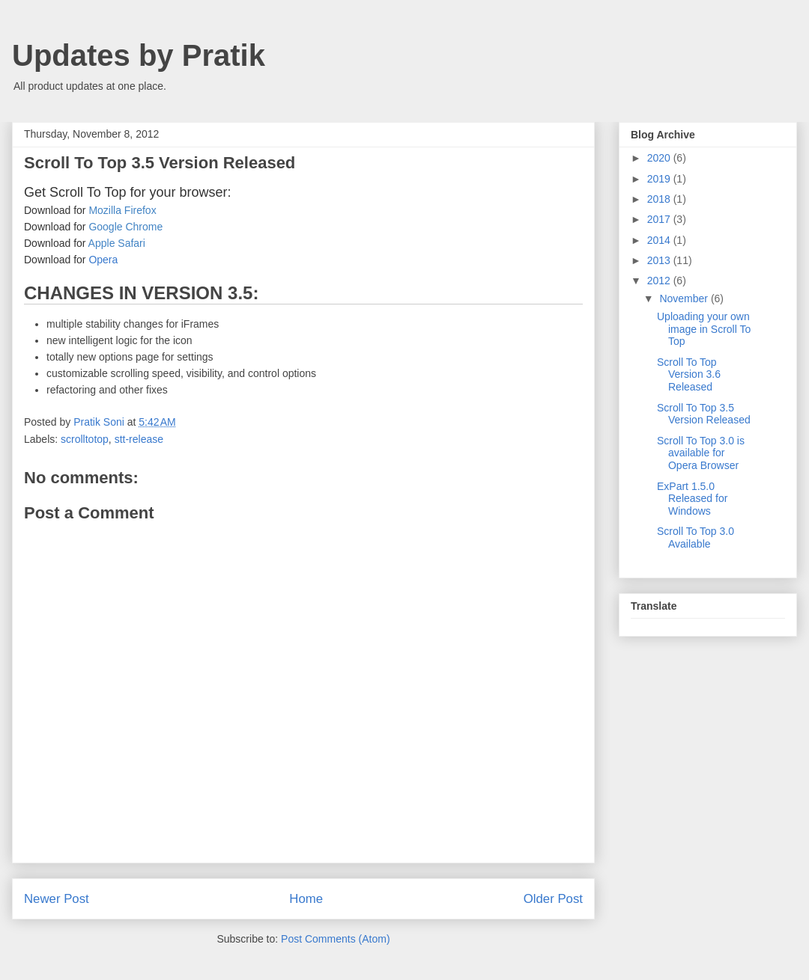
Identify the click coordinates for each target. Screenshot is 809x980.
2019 (660, 179)
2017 (660, 219)
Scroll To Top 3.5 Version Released (704, 414)
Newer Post (56, 899)
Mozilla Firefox (122, 210)
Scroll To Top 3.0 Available (695, 537)
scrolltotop (85, 439)
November (684, 298)
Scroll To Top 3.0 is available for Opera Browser (701, 453)
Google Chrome (125, 227)
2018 (660, 199)
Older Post (553, 899)
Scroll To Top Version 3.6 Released (689, 374)
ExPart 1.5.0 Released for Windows (692, 499)
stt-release (139, 439)
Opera (103, 260)
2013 (660, 260)
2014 (660, 240)
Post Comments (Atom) (335, 939)
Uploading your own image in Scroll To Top (704, 329)
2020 (660, 158)
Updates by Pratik (138, 55)
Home (306, 899)
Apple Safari (116, 243)
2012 (660, 281)
